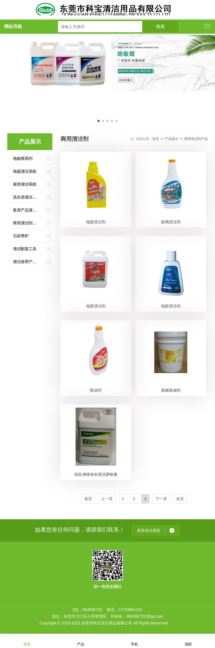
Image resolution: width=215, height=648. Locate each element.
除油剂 (96, 390)
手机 (134, 640)
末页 (180, 499)
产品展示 (171, 139)
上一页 (107, 499)
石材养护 (21, 236)
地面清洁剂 (96, 222)
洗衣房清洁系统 (24, 197)
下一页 (161, 499)
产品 (80, 640)
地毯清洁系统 (24, 171)
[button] (98, 121)
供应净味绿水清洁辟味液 (95, 474)
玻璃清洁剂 (171, 222)
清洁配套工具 (24, 249)
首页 (155, 139)
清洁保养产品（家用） (24, 261)
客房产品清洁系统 (24, 210)
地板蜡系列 (22, 158)
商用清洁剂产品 (24, 223)
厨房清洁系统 (24, 184)
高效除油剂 (171, 390)
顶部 (188, 640)
